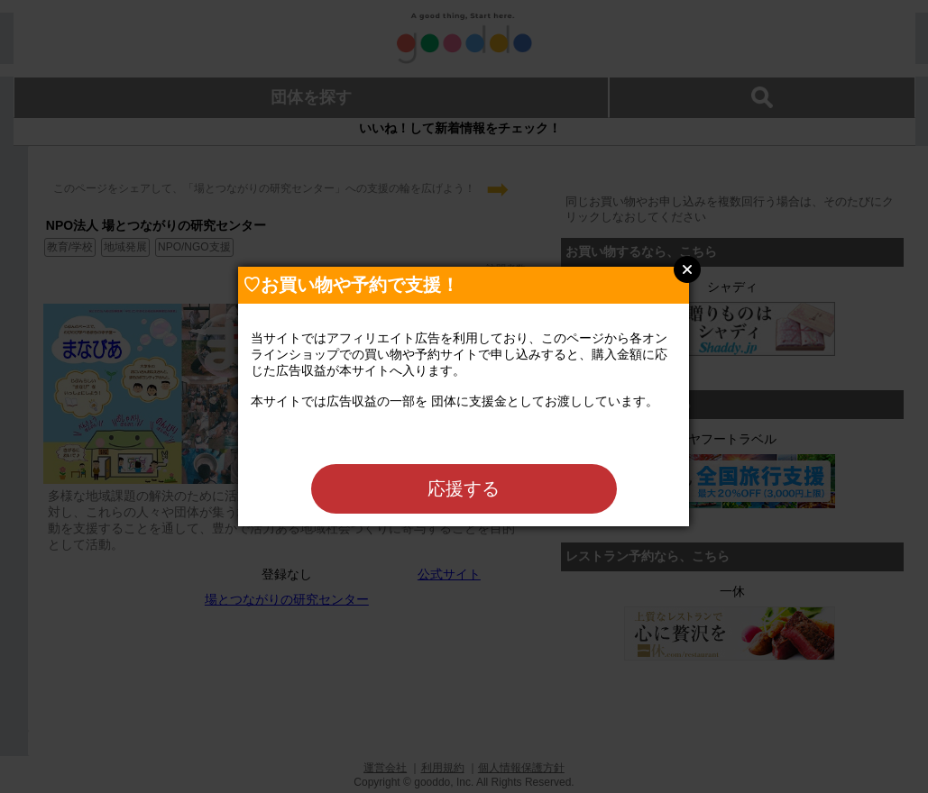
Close (687, 269)
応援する (463, 488)
